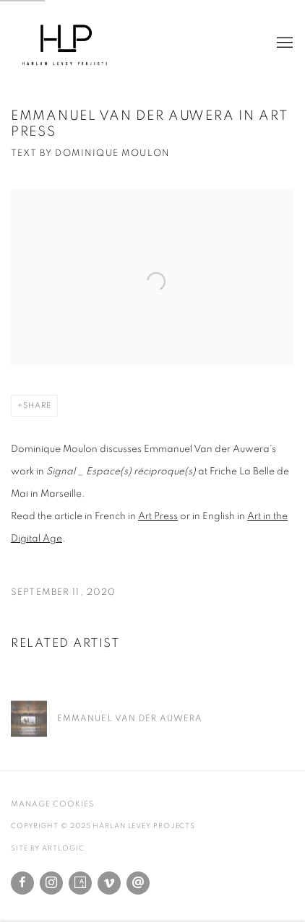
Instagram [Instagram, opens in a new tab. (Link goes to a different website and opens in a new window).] (51, 883)
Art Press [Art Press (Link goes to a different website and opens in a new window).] (158, 516)
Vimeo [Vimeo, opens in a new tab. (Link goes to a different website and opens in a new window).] (109, 883)
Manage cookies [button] (52, 804)
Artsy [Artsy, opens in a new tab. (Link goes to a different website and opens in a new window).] (80, 883)
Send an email (138, 883)
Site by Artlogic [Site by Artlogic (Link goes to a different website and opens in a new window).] (47, 848)
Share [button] (37, 405)
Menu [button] (283, 43)
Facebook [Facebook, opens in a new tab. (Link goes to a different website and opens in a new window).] (22, 883)
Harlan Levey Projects (131, 43)
